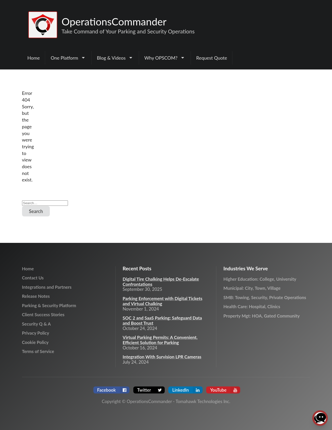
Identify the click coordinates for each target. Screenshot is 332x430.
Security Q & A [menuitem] (36, 324)
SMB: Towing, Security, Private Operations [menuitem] (264, 297)
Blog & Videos (115, 58)
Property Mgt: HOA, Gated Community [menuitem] (261, 316)
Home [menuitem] (33, 58)
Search (36, 211)
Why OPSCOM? (164, 58)
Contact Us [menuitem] (33, 277)
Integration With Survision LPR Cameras (162, 356)
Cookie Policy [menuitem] (35, 342)
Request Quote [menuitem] (211, 58)
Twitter (151, 389)
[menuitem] (68, 58)
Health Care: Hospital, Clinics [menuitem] (251, 306)
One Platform (68, 58)
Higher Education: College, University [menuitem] (259, 279)
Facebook (113, 389)
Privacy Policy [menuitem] (35, 333)
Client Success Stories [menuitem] (43, 314)
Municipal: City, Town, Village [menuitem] (251, 288)
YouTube (225, 389)
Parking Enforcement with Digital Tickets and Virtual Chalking (162, 301)
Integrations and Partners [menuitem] (47, 287)
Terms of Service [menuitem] (38, 351)
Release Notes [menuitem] (36, 296)
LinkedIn (187, 389)
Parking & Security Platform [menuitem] (49, 305)
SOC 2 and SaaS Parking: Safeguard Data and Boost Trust (162, 320)
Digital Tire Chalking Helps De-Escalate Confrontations (161, 282)
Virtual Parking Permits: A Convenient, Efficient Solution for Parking (160, 340)
